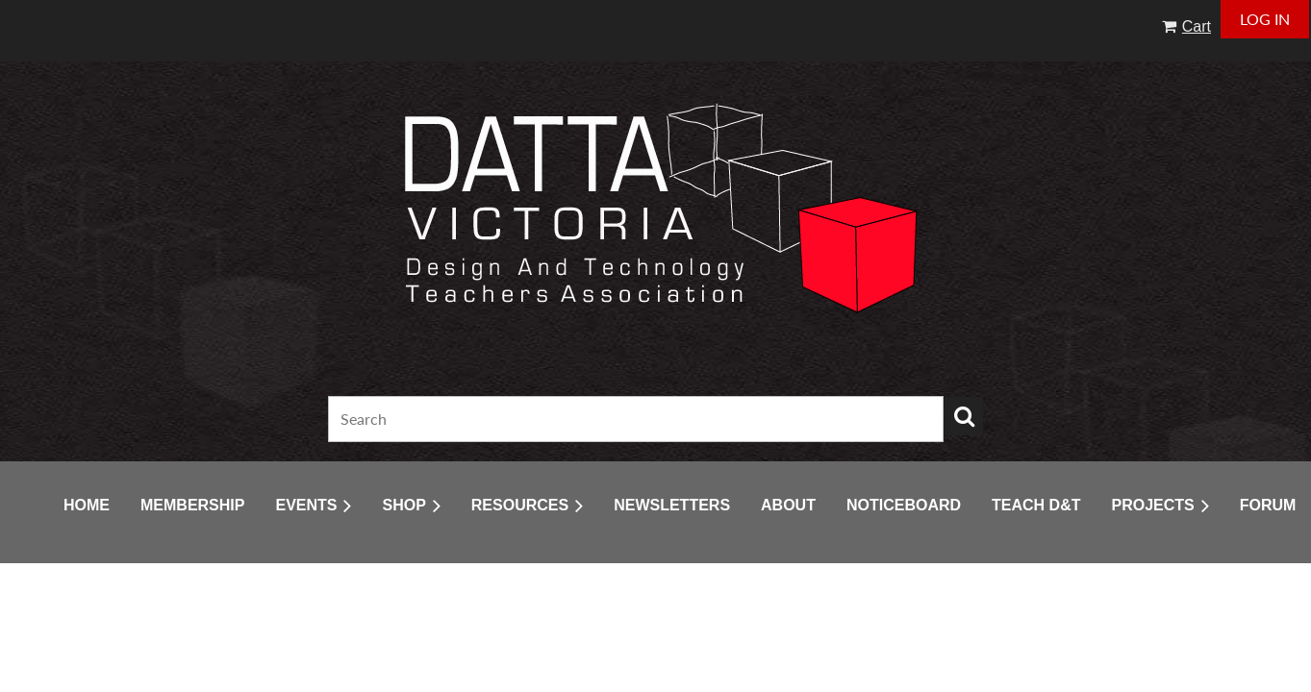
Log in (1265, 19)
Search (964, 416)
